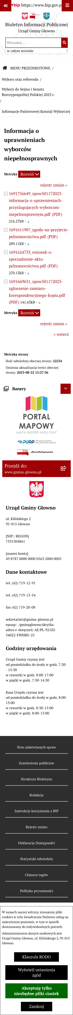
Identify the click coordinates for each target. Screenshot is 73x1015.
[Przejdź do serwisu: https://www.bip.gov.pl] (36, 5)
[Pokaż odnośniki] (5, 5)
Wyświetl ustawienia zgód (36, 972)
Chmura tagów (36, 875)
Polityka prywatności (36, 891)
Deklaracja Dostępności (36, 843)
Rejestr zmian (36, 827)
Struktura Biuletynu (36, 779)
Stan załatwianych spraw (36, 747)
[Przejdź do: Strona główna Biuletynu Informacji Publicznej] (4, 68)
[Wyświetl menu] (67, 5)
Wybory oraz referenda (20, 79)
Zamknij (36, 1006)
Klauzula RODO (36, 957)
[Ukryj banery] (66, 389)
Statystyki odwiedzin (36, 859)
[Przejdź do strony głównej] (36, 24)
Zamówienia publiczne (36, 763)
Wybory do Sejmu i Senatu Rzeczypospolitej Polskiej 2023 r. (28, 92)
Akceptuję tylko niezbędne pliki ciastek (36, 990)
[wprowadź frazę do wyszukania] (33, 43)
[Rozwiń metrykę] (29, 174)
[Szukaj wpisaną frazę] (65, 43)
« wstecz (61, 334)
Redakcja (36, 795)
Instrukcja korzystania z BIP (36, 811)
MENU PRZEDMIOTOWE (30, 68)
